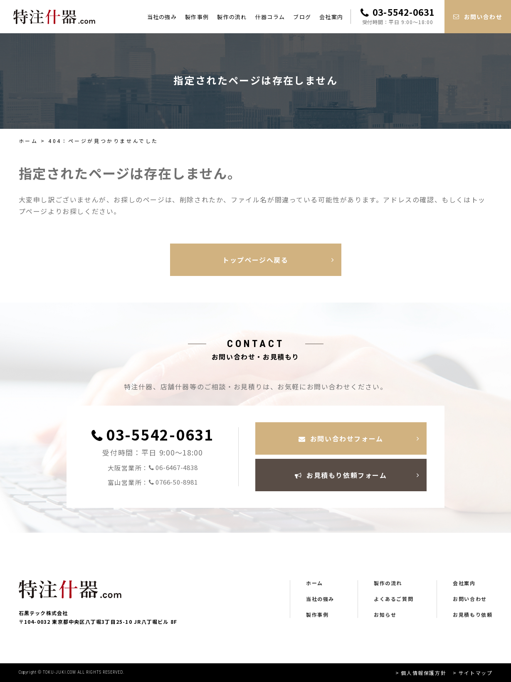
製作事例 (197, 17)
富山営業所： (153, 482)
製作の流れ (232, 17)
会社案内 (331, 17)
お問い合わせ (470, 599)
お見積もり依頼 (472, 615)
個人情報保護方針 (423, 672)
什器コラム (270, 17)
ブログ (302, 17)
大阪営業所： (153, 467)
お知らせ (385, 615)
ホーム (28, 140)
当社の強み (162, 17)
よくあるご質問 (393, 599)
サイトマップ (476, 672)
